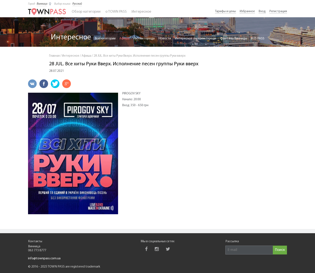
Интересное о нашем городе (195, 38)
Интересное (141, 12)
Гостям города (144, 38)
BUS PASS (257, 38)
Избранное (247, 11)
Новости (164, 38)
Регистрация (278, 11)
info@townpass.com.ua (44, 258)
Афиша (124, 38)
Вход (262, 11)
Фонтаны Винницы (233, 38)
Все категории (105, 38)
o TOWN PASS (116, 12)
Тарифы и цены (225, 11)
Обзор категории (86, 12)
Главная (54, 56)
